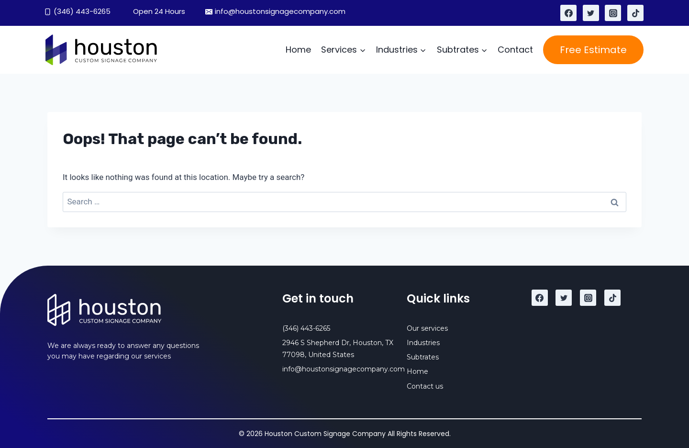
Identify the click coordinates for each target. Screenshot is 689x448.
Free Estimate (593, 49)
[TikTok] (635, 13)
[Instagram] (613, 13)
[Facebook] (568, 13)
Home (298, 50)
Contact (515, 50)
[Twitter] (591, 13)
